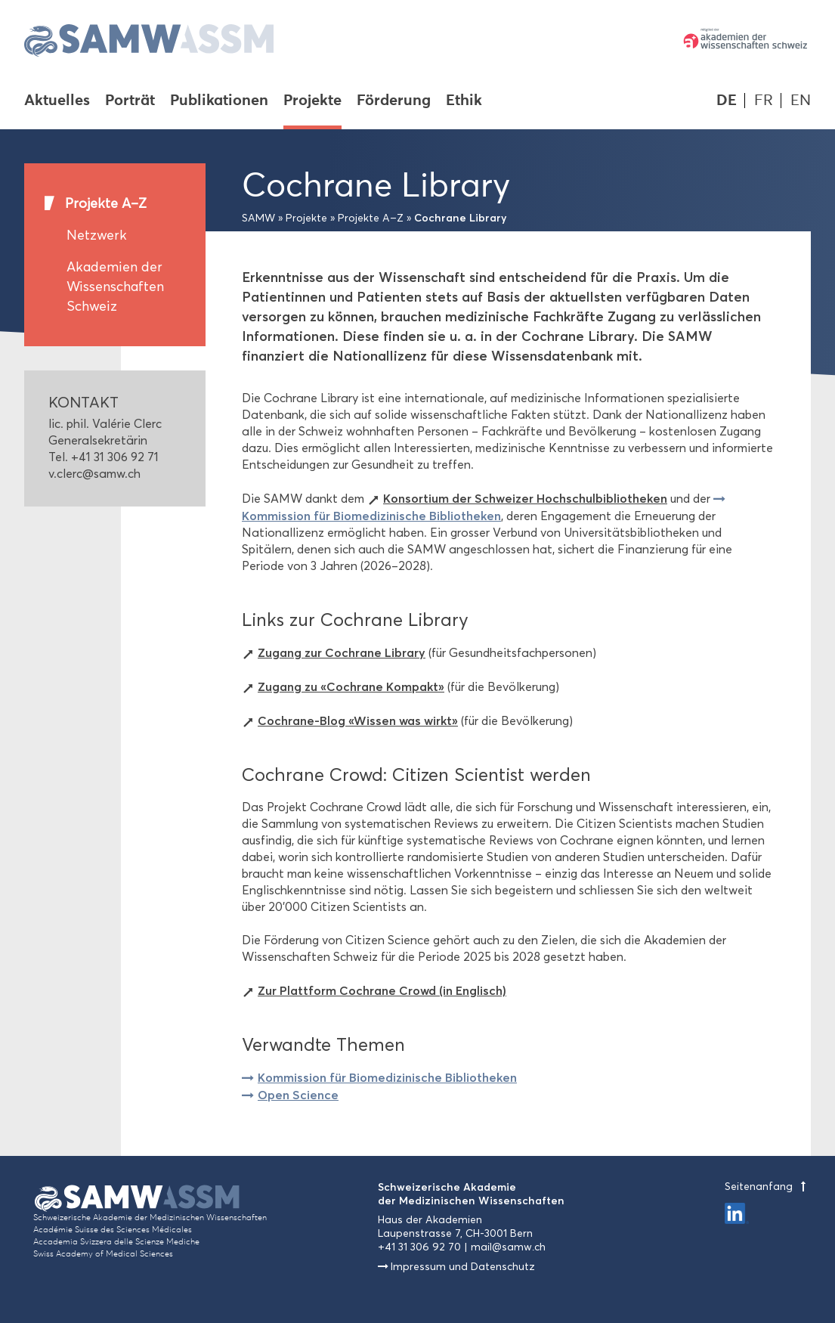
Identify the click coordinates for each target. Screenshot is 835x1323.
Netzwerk (96, 235)
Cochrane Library (460, 218)
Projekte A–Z (106, 203)
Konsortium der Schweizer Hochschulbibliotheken (525, 498)
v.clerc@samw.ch (94, 473)
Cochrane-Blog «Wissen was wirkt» (358, 720)
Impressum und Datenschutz (463, 1266)
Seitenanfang (768, 1186)
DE (726, 100)
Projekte (312, 101)
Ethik (464, 101)
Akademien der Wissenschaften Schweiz (115, 286)
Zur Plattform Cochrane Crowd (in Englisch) (382, 990)
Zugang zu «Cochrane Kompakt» (351, 686)
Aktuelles (57, 101)
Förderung (394, 101)
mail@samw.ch (508, 1247)
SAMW (258, 218)
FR (763, 100)
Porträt (130, 101)
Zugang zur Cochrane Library (341, 652)
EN (800, 100)
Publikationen (219, 101)
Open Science (298, 1094)
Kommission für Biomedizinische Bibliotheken (387, 1077)
